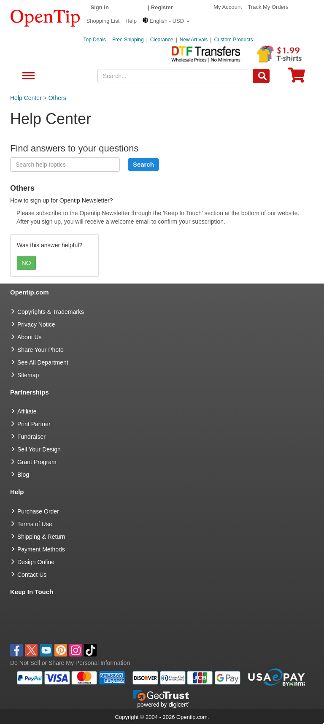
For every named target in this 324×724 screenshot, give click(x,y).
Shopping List (103, 21)
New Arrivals (194, 40)
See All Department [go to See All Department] (42, 362)
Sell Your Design (39, 449)
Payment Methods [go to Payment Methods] (41, 549)
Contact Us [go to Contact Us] (31, 574)
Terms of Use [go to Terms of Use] (34, 524)
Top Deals (95, 40)
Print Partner (34, 424)
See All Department (27, 76)
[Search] (261, 76)
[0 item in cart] (296, 78)
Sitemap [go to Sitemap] (28, 375)
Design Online (35, 562)
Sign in (100, 7)
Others (57, 98)
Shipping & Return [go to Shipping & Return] (41, 536)
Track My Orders (268, 7)
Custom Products (233, 40)
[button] (166, 21)
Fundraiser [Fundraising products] (31, 436)
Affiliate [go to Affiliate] (27, 411)
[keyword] (65, 164)
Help (131, 21)
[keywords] (175, 76)
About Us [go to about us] (29, 337)
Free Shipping (128, 40)
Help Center (26, 98)
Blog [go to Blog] (23, 474)
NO (26, 262)
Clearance (161, 40)
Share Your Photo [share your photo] (40, 349)
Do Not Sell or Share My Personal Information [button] (70, 662)
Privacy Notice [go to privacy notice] (36, 324)
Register (162, 7)
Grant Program (37, 462)
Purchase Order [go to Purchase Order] (38, 511)
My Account (227, 7)
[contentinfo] (45, 17)
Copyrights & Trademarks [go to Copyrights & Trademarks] (50, 311)
